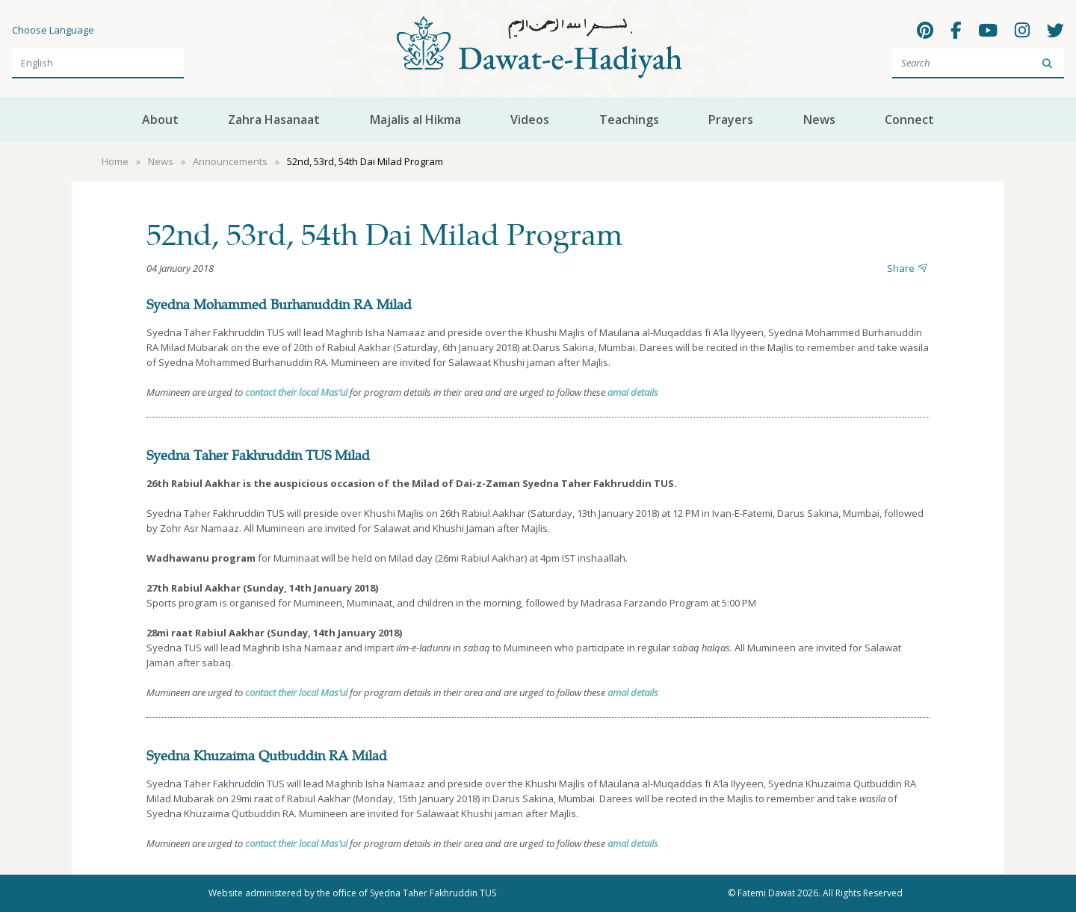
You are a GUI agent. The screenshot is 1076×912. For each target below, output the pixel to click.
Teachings (629, 119)
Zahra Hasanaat (274, 119)
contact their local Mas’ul (296, 392)
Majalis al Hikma (415, 119)
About (160, 119)
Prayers (730, 119)
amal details (632, 392)
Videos (529, 119)
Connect (909, 119)
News (819, 119)
